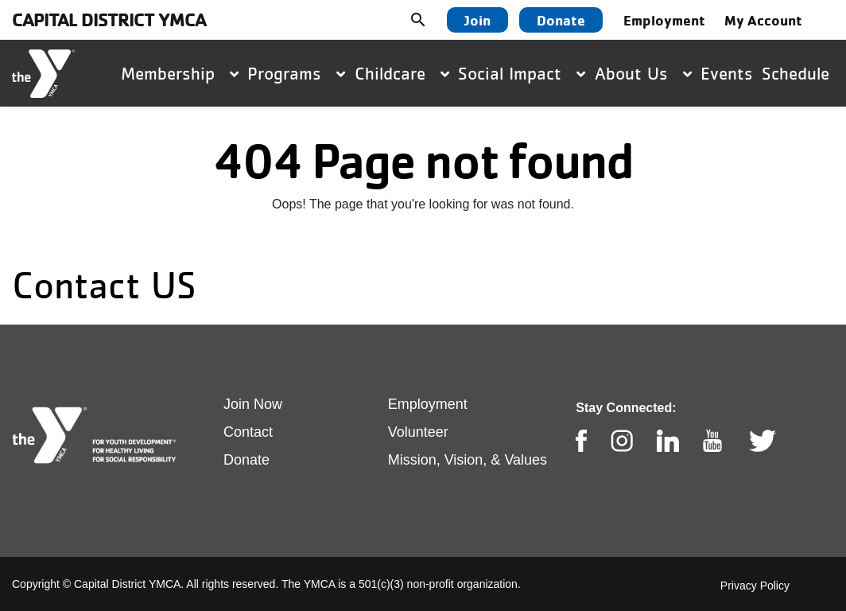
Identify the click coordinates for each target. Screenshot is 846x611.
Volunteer (418, 432)
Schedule (795, 73)
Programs (296, 73)
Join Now (252, 404)
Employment (664, 20)
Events (726, 73)
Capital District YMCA (109, 19)
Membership (180, 73)
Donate (561, 20)
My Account (763, 20)
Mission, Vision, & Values (467, 460)
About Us (643, 73)
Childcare (402, 73)
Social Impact (521, 73)
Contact (248, 432)
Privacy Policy (755, 585)
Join (477, 20)
